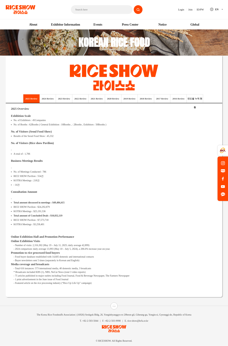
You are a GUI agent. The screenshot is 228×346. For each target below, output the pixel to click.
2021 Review (97, 98)
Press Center (130, 24)
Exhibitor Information (65, 24)
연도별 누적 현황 (194, 100)
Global (194, 24)
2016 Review (178, 98)
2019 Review (129, 98)
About (33, 24)
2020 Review (113, 98)
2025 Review (31, 98)
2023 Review (64, 98)
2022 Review (80, 98)
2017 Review (162, 98)
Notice (162, 24)
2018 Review (146, 98)
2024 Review (48, 98)
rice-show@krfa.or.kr (137, 320)
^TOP (114, 305)
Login (181, 9)
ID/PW (200, 9)
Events (97, 24)
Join (190, 9)
